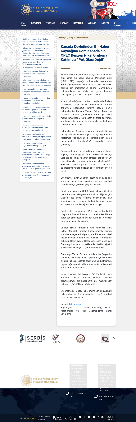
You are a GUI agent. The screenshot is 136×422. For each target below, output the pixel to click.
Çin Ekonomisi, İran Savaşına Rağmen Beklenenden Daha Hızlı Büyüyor (37, 91)
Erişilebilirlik (70, 418)
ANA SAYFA (23, 24)
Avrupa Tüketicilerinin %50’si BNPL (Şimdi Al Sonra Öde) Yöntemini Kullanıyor (37, 175)
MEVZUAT (64, 23)
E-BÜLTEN (117, 24)
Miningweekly (76, 304)
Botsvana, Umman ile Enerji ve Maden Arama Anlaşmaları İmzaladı (36, 73)
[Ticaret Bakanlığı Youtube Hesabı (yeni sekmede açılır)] (89, 417)
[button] (114, 339)
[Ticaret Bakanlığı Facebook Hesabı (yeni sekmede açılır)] (94, 417)
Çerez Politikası (57, 418)
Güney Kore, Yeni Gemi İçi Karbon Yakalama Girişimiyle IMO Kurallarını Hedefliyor (37, 100)
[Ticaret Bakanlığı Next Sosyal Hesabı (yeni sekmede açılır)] (80, 417)
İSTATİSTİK (78, 23)
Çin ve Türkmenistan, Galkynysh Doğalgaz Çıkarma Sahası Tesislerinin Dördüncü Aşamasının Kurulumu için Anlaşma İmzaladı (36, 52)
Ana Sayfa (62, 38)
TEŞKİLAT (50, 23)
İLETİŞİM (105, 23)
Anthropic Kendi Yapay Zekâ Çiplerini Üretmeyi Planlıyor (35, 144)
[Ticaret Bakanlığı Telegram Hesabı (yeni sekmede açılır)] (102, 417)
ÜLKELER (92, 23)
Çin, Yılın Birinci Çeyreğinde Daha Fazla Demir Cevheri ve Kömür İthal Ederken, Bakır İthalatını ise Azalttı (37, 82)
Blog (71, 38)
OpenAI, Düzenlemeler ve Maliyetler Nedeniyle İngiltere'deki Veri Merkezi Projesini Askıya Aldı (37, 136)
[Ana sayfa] (39, 9)
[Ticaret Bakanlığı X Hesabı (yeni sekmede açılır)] (84, 417)
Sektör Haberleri (82, 38)
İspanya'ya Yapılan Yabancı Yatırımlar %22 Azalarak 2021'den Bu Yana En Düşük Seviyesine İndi (36, 166)
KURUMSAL (36, 23)
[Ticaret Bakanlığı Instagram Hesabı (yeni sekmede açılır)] (98, 417)
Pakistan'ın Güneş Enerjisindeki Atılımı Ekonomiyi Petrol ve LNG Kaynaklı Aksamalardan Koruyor (36, 41)
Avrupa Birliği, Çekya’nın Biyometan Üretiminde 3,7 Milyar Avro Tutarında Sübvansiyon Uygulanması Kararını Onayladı (37, 63)
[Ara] (126, 23)
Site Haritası (110, 418)
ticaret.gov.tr (31, 418)
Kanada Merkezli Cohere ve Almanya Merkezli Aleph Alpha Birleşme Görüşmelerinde (35, 127)
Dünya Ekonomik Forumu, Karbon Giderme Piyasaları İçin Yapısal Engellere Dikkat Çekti (36, 109)
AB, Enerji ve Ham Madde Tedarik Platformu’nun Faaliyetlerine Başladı (37, 118)
